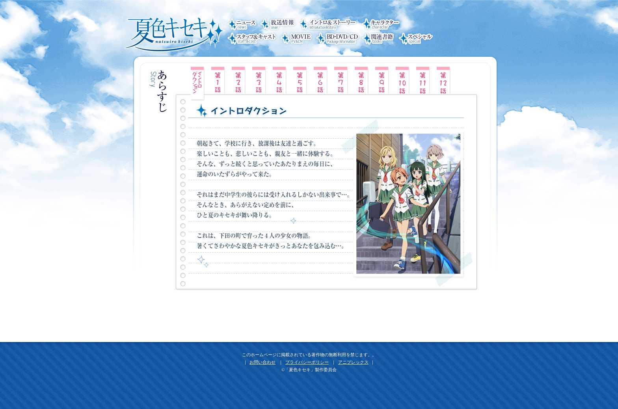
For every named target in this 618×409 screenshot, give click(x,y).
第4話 (280, 80)
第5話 (300, 80)
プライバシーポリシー (307, 362)
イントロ (198, 84)
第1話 (218, 80)
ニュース (242, 25)
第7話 (341, 80)
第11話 (423, 80)
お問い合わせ (262, 362)
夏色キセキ (173, 32)
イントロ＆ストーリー (329, 25)
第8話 (362, 80)
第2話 (239, 80)
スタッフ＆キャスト (252, 39)
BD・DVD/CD (337, 39)
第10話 (403, 80)
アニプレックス (353, 362)
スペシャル (415, 39)
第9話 (382, 80)
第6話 (321, 80)
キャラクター (380, 25)
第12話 (444, 80)
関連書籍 (378, 39)
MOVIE (296, 39)
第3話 (259, 80)
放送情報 (278, 25)
